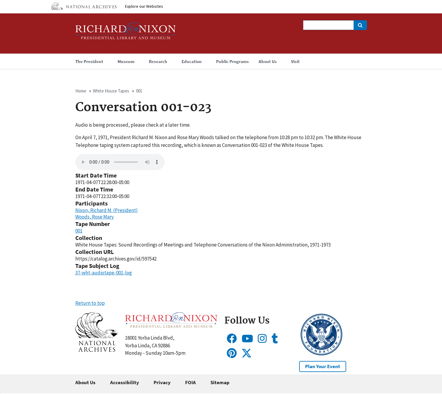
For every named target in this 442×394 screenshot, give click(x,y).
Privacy (162, 382)
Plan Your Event (322, 366)
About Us (85, 382)
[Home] (125, 33)
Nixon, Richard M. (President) (106, 210)
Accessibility (124, 382)
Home (80, 91)
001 (139, 91)
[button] (96, 350)
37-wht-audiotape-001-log (103, 272)
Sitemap (219, 382)
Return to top (90, 303)
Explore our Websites (144, 6)
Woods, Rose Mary (94, 217)
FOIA (190, 382)
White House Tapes (111, 91)
